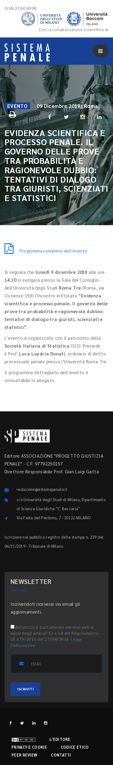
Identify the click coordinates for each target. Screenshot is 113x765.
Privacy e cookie (29, 747)
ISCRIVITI (25, 688)
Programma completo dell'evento (46, 250)
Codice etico (75, 747)
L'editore (60, 739)
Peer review (24, 754)
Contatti (61, 754)
